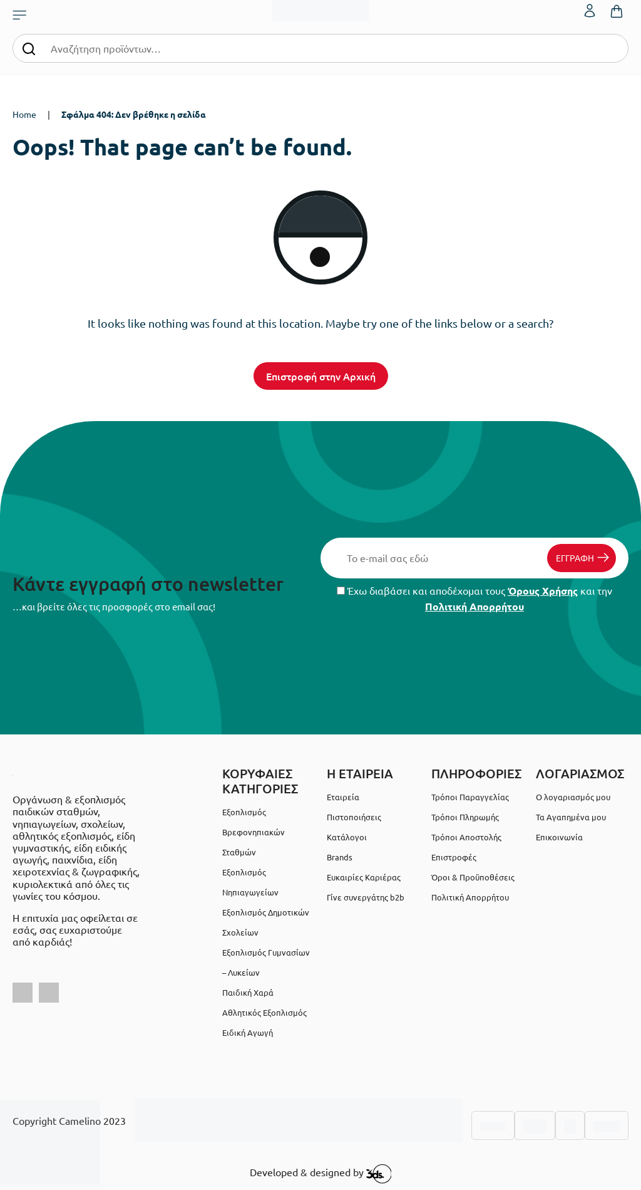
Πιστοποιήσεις (354, 817)
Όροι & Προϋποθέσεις (473, 877)
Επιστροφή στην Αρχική (321, 376)
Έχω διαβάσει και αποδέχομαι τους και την (474, 598)
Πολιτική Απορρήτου (474, 606)
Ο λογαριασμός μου (573, 796)
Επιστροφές (453, 857)
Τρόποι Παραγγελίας (470, 796)
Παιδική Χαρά (248, 992)
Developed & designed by (321, 1173)
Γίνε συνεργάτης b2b (365, 897)
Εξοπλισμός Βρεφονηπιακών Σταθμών (253, 831)
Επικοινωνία (559, 837)
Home (24, 114)
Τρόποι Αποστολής (466, 837)
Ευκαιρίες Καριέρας (364, 877)
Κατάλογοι (347, 837)
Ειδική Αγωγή (247, 1032)
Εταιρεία (343, 796)
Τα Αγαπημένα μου (571, 817)
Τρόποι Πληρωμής (465, 817)
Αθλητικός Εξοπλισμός (264, 1012)
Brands (339, 857)
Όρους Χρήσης (543, 590)
